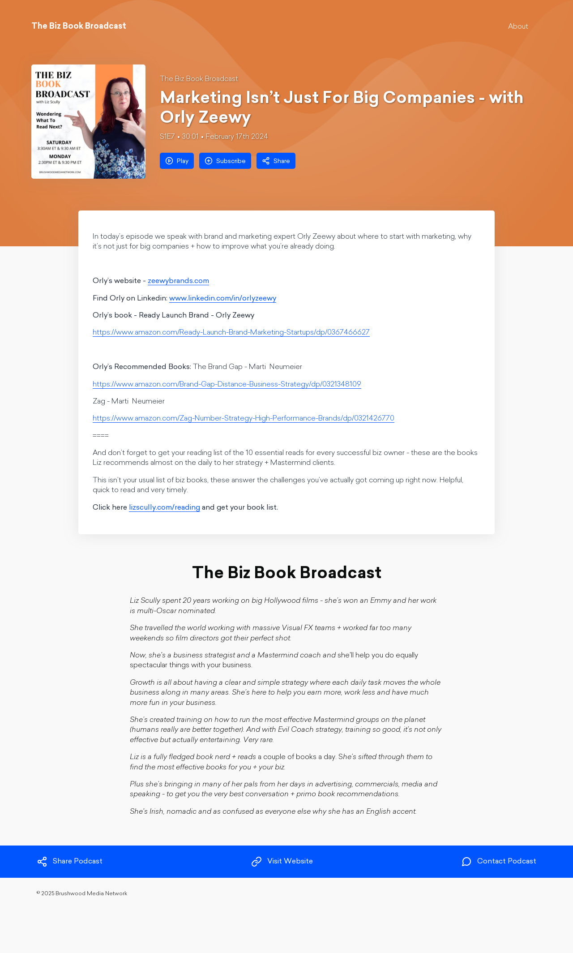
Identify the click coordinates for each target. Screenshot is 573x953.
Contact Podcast (498, 861)
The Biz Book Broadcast (199, 79)
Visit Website (282, 861)
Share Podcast (70, 861)
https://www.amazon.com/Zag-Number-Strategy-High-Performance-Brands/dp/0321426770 (243, 418)
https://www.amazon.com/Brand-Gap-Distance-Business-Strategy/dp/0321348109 (227, 384)
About (518, 26)
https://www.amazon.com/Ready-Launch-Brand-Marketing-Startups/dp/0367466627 (231, 332)
